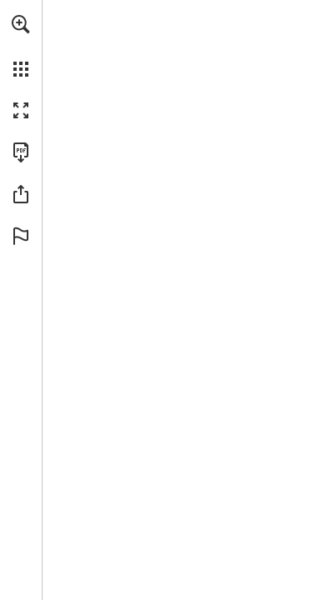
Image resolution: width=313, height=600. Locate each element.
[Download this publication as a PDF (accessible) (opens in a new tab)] (21, 152)
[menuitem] (21, 46)
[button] (21, 24)
